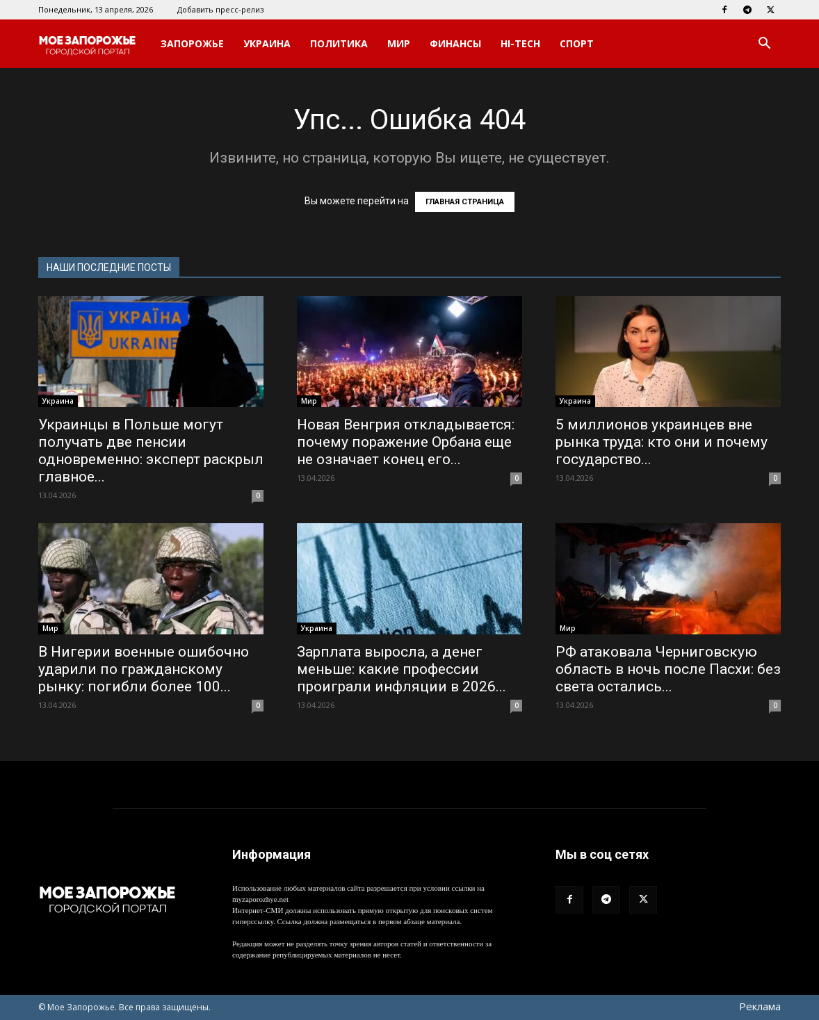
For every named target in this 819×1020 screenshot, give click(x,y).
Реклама (760, 1006)
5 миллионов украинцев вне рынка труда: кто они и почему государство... (662, 442)
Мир (398, 43)
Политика (339, 43)
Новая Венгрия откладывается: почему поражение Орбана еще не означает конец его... (405, 442)
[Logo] (94, 44)
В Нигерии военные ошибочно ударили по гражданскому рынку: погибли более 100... (143, 669)
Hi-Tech (520, 43)
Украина (267, 43)
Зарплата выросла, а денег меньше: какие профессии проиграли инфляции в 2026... (401, 669)
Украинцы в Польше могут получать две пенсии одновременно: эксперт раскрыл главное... (150, 450)
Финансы (455, 43)
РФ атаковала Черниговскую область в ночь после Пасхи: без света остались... (668, 669)
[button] (764, 44)
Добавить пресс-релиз (220, 9)
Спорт (577, 43)
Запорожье (192, 43)
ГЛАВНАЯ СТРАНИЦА (464, 201)
